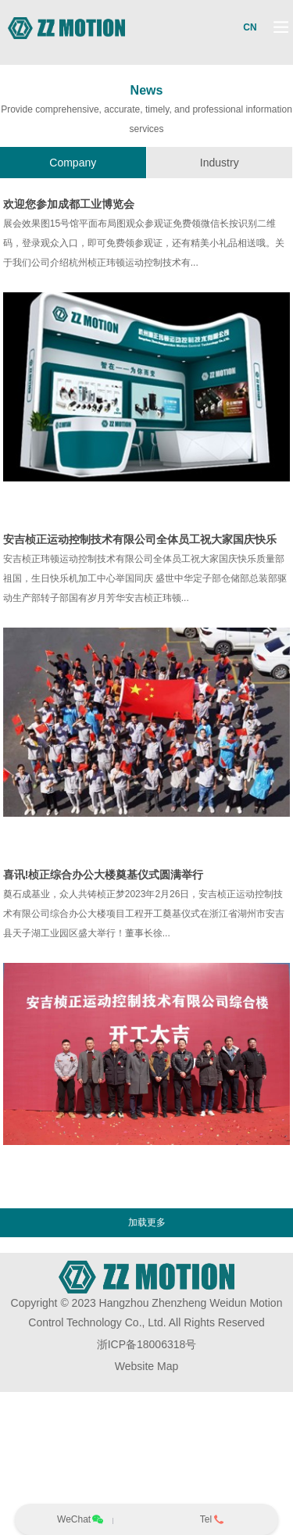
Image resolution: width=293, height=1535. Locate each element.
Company (72, 162)
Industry (219, 162)
